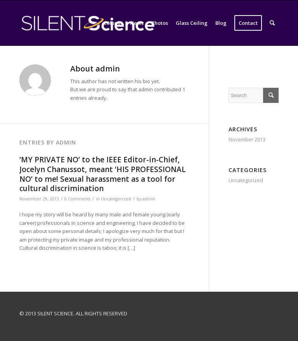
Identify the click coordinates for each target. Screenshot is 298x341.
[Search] (272, 22)
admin (149, 199)
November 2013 (247, 139)
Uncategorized (116, 199)
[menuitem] (113, 22)
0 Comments (77, 199)
